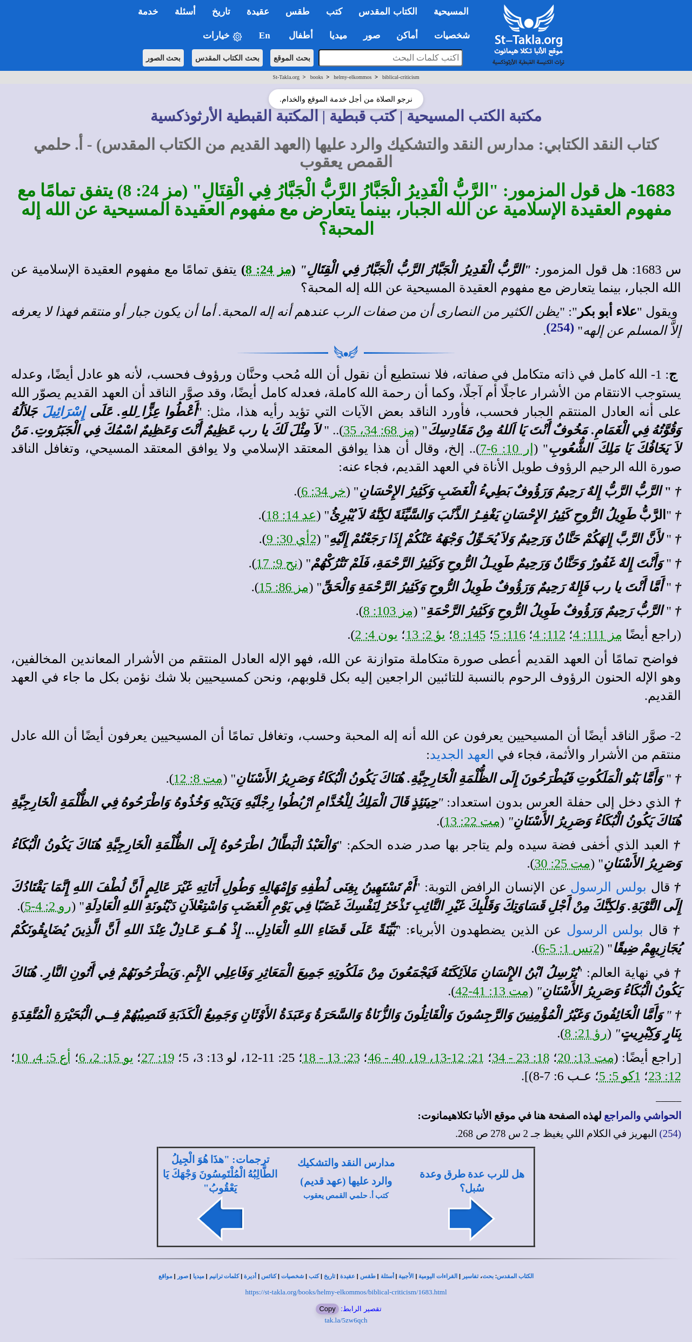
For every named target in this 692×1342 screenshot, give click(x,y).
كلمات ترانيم (224, 1276)
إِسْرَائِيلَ (63, 412)
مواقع (165, 1276)
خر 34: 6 (323, 491)
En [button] (265, 35)
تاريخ (329, 1276)
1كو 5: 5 (620, 1076)
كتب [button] (334, 11)
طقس (368, 1276)
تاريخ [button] (221, 11)
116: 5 (510, 634)
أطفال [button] (301, 35)
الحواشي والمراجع (642, 1115)
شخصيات (292, 1276)
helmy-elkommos (352, 77)
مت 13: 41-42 (492, 991)
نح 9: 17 (277, 563)
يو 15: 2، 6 (106, 1057)
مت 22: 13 (472, 821)
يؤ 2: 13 (425, 634)
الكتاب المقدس (515, 1276)
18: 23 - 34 (520, 1057)
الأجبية (406, 1276)
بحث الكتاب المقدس (227, 58)
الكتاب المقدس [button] (387, 11)
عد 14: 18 (291, 515)
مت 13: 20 (585, 1057)
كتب (314, 1276)
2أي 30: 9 (292, 539)
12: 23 (664, 1076)
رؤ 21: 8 (585, 1033)
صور (182, 1276)
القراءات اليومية (437, 1276)
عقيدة (347, 1276)
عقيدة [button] (258, 11)
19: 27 (157, 1057)
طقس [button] (297, 11)
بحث (488, 1276)
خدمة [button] (148, 11)
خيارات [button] (223, 36)
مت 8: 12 (198, 778)
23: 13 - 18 (331, 1057)
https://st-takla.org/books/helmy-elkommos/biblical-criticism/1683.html (346, 1292)
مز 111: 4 (597, 634)
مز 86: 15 (284, 587)
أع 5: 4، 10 (43, 1057)
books (316, 77)
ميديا (198, 1276)
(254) (560, 327)
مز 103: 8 (388, 611)
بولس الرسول (608, 887)
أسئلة (387, 1276)
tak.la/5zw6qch (345, 1320)
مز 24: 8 (268, 269)
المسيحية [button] (451, 11)
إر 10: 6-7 (507, 448)
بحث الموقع (292, 58)
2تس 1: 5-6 (569, 948)
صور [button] (371, 35)
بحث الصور (163, 58)
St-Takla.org (286, 77)
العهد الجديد (462, 755)
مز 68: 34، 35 (378, 430)
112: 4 (549, 634)
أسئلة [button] (185, 11)
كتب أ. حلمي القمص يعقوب (346, 1196)
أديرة (250, 1276)
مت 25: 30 (563, 863)
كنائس (268, 1276)
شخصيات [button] (455, 35)
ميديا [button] (338, 35)
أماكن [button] (407, 35)
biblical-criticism (400, 77)
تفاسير (470, 1276)
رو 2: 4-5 (48, 906)
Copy (327, 1309)
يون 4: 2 (376, 634)
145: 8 (469, 634)
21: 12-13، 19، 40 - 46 (426, 1057)
